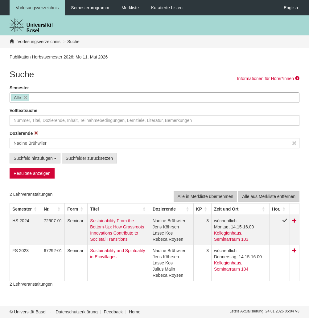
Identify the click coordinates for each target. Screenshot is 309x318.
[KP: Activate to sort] (202, 209)
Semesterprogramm (90, 7)
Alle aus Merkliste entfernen (268, 196)
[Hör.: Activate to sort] (279, 209)
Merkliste (130, 7)
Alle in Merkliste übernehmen (205, 196)
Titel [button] (94, 209)
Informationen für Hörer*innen (268, 78)
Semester (19, 87)
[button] (22, 209)
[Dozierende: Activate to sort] (171, 209)
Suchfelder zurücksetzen (89, 158)
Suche (73, 41)
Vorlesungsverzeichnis (37, 7)
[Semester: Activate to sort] (25, 209)
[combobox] (154, 97)
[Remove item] (25, 98)
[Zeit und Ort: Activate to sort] (240, 209)
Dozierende (24, 133)
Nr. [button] (47, 209)
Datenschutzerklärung (76, 311)
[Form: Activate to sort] (76, 209)
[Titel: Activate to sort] (119, 209)
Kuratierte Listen (167, 7)
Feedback (113, 311)
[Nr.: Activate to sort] (53, 209)
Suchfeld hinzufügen (35, 158)
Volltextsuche (23, 110)
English (291, 7)
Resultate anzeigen (32, 173)
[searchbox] (32, 98)
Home (134, 311)
